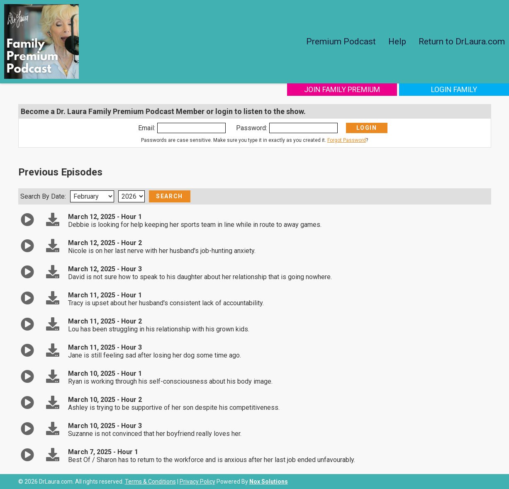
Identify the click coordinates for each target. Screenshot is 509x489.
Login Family (454, 89)
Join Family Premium (342, 89)
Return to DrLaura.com (462, 41)
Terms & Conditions (150, 481)
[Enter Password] (303, 128)
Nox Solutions (268, 481)
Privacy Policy (197, 481)
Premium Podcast (341, 41)
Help (397, 41)
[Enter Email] (191, 128)
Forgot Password (346, 140)
